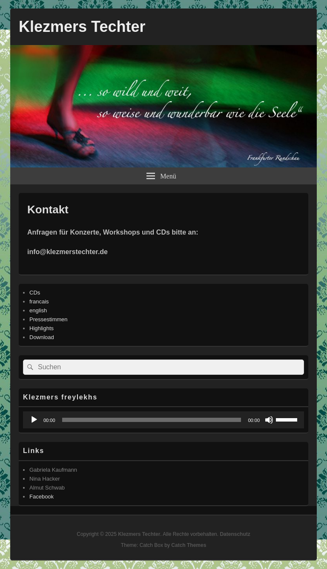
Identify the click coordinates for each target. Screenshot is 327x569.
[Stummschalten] (269, 420)
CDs (34, 292)
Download (41, 337)
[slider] (151, 420)
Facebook (41, 496)
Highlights (41, 328)
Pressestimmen (48, 319)
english (38, 310)
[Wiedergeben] (34, 420)
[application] (163, 419)
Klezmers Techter (82, 26)
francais (39, 301)
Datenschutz (235, 534)
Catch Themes (188, 545)
